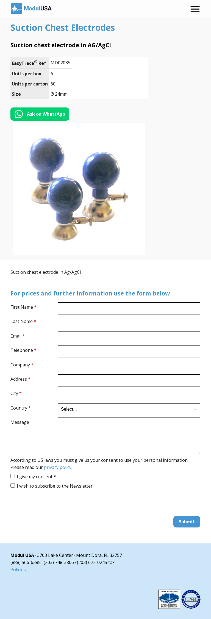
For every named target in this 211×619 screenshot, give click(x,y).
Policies (18, 570)
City (16, 393)
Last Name (23, 321)
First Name (23, 307)
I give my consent (36, 477)
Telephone (23, 350)
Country (20, 408)
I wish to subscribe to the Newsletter (55, 486)
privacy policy (57, 467)
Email (17, 336)
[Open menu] (195, 9)
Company (22, 364)
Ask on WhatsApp (46, 114)
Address (20, 379)
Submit (187, 522)
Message (19, 422)
